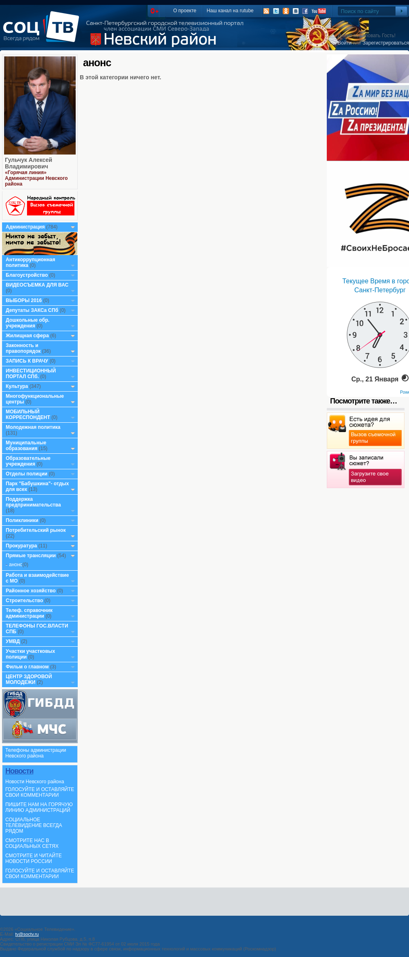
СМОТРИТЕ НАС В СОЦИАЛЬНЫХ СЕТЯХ (31, 843)
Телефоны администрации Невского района (35, 753)
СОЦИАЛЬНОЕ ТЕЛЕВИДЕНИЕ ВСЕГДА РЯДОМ (33, 825)
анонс (15, 564)
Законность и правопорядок (23, 348)
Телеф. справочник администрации (29, 613)
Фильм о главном (27, 667)
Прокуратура (21, 546)
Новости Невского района (34, 781)
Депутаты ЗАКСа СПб (32, 310)
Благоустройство (27, 275)
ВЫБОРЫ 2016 (24, 300)
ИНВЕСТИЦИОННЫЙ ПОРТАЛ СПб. (31, 373)
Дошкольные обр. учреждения (27, 323)
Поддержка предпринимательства (33, 502)
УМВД (13, 641)
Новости (19, 771)
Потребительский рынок (36, 530)
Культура (17, 386)
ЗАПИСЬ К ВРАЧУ (27, 361)
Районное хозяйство (31, 591)
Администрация (25, 227)
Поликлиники (22, 520)
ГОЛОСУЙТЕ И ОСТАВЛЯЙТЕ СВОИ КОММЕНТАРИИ (39, 792)
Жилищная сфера (27, 335)
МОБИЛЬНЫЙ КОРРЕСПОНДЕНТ (29, 414)
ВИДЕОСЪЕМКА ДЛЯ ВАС (37, 285)
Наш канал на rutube (230, 10)
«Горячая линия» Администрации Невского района (36, 178)
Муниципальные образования (26, 445)
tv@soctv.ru (26, 934)
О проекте (184, 10)
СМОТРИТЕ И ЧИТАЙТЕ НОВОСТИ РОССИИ (33, 858)
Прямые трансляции (31, 555)
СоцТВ (43, 32)
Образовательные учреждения (28, 461)
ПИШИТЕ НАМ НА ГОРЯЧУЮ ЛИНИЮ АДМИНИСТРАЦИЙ (39, 807)
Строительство (24, 600)
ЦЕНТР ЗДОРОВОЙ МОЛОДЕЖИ (29, 679)
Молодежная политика (33, 427)
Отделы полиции (26, 474)
